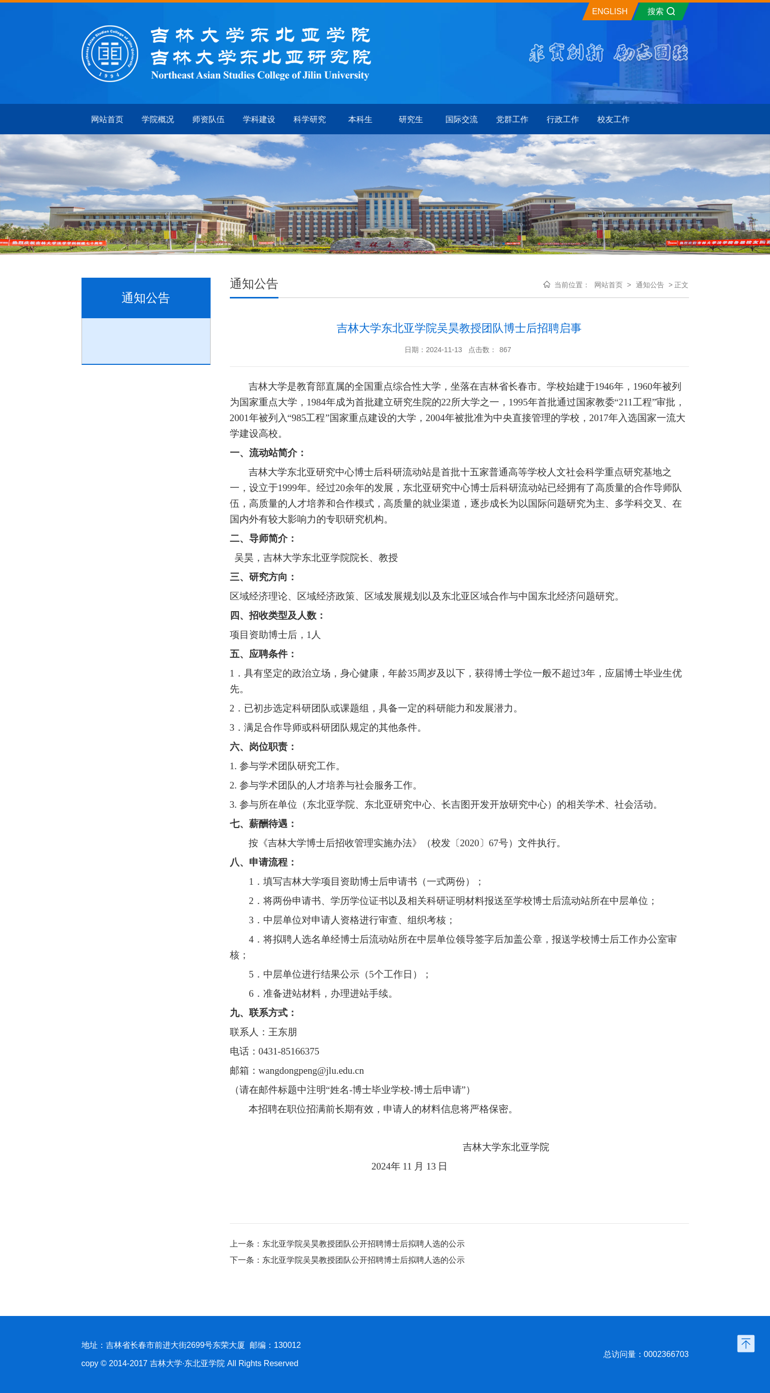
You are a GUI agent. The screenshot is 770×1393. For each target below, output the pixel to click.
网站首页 (608, 285)
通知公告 (650, 285)
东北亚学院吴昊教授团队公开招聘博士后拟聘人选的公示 (363, 1243)
